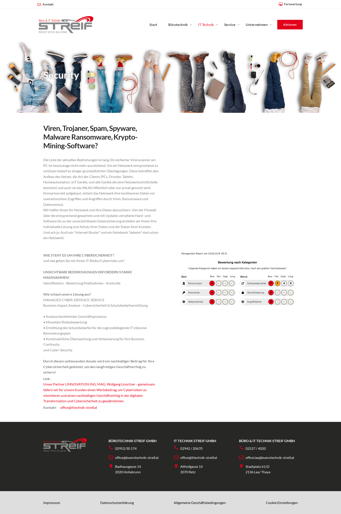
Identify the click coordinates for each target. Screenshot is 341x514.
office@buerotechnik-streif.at (137, 457)
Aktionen (290, 24)
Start (153, 24)
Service (230, 24)
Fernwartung (293, 4)
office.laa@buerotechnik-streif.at (270, 457)
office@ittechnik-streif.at (78, 407)
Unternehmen (257, 24)
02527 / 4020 (256, 448)
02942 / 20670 (191, 448)
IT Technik (206, 24)
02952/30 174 (126, 448)
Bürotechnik (178, 24)
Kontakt (48, 4)
